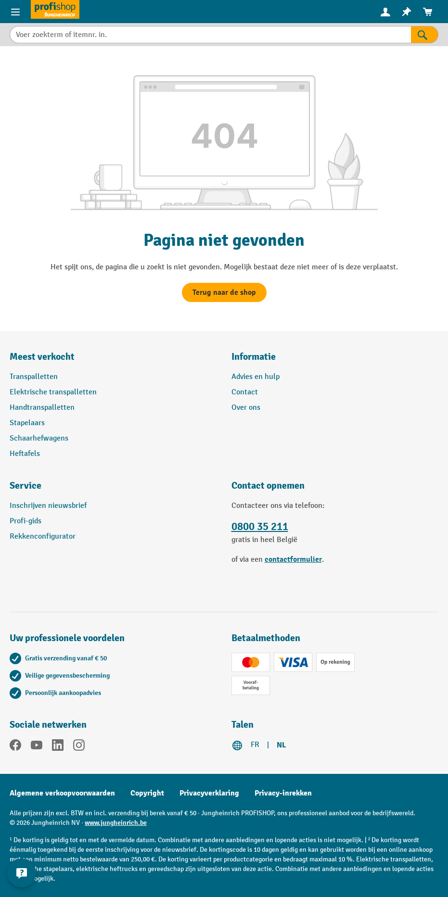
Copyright (147, 793)
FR (255, 744)
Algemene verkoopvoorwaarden (62, 793)
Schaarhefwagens (39, 438)
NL (281, 745)
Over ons (245, 407)
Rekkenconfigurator (43, 536)
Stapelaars (27, 423)
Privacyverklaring (209, 793)
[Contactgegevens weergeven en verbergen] (21, 873)
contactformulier (293, 559)
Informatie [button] (253, 357)
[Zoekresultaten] (424, 34)
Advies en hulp (255, 376)
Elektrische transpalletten (53, 392)
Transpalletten (34, 376)
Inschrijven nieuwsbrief (48, 505)
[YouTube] (36, 747)
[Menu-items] (15, 11)
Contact (244, 392)
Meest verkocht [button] (42, 357)
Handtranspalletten (42, 407)
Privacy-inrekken (283, 793)
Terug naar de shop (224, 292)
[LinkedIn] (58, 747)
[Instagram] (79, 747)
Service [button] (25, 486)
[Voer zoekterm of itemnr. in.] (210, 34)
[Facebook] (15, 747)
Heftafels (25, 453)
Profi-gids (25, 521)
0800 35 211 (259, 526)
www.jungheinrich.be (116, 823)
